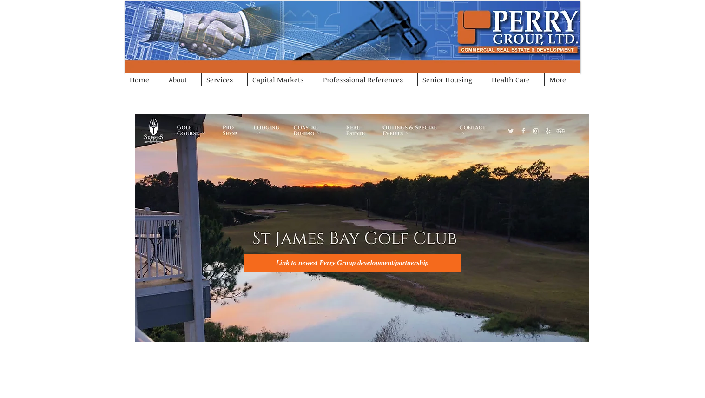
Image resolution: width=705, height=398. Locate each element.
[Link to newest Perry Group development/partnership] (352, 263)
